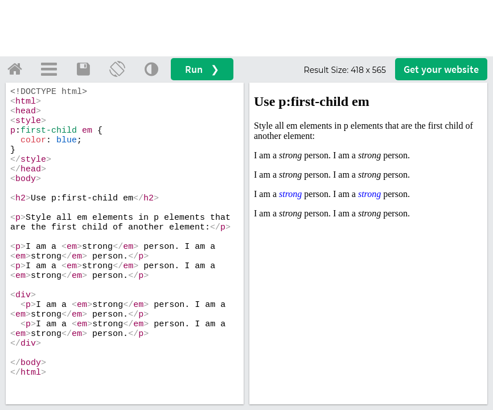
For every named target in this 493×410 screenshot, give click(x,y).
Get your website (441, 69)
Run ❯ (202, 69)
